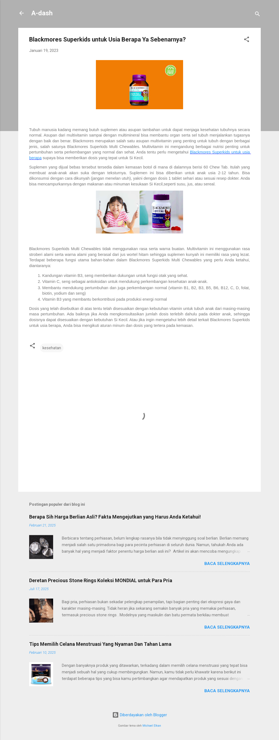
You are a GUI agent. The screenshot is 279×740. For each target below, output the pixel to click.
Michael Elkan (151, 725)
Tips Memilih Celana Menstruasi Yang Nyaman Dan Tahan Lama (100, 644)
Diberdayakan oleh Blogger (139, 714)
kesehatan (52, 347)
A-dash (42, 13)
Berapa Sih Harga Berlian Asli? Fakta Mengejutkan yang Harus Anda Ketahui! (115, 517)
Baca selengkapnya (227, 563)
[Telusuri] (257, 15)
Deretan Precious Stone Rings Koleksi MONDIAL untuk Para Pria (100, 580)
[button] (246, 40)
